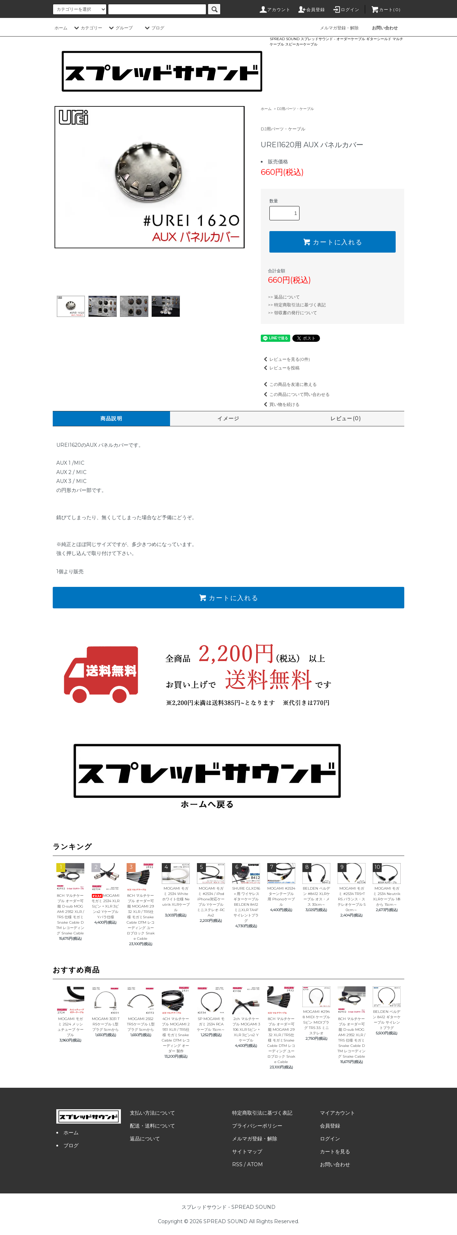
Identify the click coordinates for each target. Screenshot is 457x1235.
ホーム (61, 27)
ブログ (153, 27)
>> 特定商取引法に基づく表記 (297, 304)
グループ (120, 27)
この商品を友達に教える (289, 384)
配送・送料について (152, 1125)
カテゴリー (87, 27)
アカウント (275, 9)
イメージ (228, 418)
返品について (145, 1138)
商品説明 (111, 418)
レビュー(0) (345, 418)
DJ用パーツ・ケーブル (295, 108)
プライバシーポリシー (257, 1125)
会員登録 (311, 9)
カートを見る (335, 1151)
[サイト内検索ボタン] (214, 9)
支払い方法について (152, 1113)
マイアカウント (337, 1113)
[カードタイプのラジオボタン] (157, 9)
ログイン (346, 9)
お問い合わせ (335, 1164)
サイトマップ (247, 1151)
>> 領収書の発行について (292, 312)
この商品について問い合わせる (295, 394)
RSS (237, 1164)
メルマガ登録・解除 (335, 27)
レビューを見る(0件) (285, 359)
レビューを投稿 (280, 367)
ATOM (255, 1164)
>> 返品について (284, 297)
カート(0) (386, 9)
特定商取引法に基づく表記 (262, 1113)
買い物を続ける (280, 404)
